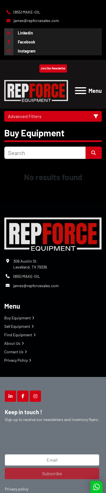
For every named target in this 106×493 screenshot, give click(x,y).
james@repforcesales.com (36, 20)
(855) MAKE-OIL (26, 12)
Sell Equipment (17, 326)
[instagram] (53, 50)
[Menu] (80, 90)
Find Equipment (18, 334)
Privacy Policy (16, 360)
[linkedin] (53, 32)
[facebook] (53, 41)
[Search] (45, 153)
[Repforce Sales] (53, 233)
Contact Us (13, 351)
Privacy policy (16, 489)
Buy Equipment (17, 317)
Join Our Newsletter (53, 68)
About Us (12, 343)
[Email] (52, 460)
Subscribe (52, 473)
